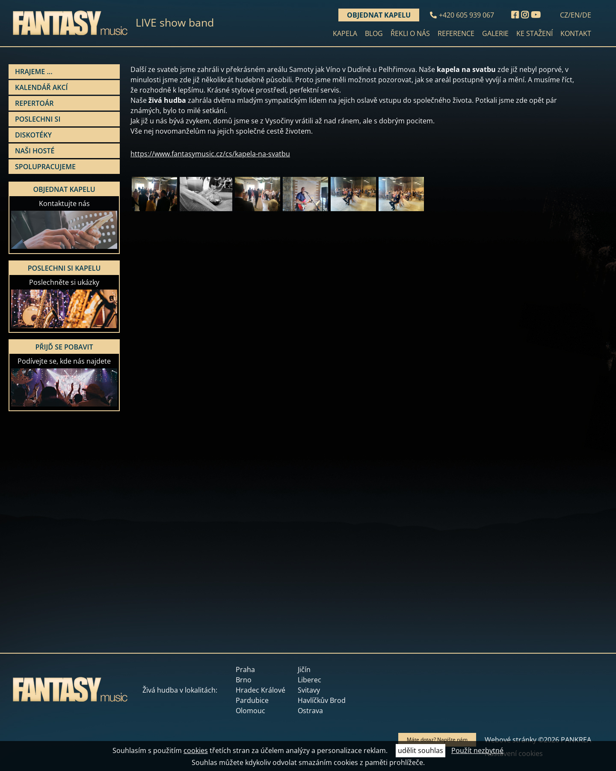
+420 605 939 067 (466, 15)
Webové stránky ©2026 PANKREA (538, 739)
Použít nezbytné (477, 750)
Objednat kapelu (379, 15)
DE (586, 15)
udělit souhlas (420, 750)
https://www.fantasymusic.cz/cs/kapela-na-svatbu (210, 153)
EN (575, 15)
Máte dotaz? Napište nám (437, 739)
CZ (564, 15)
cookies (196, 750)
